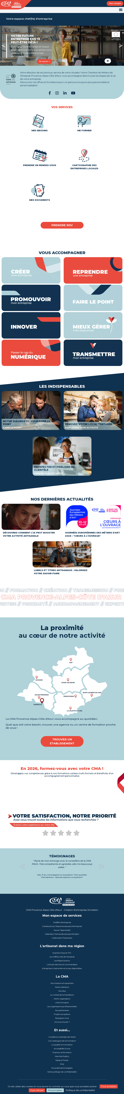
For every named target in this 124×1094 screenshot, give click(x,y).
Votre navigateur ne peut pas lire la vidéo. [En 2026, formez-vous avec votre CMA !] (62, 791)
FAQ (62, 1064)
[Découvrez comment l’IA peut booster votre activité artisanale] (31, 521)
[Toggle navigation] (120, 10)
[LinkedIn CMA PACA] (65, 93)
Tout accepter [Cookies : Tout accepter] (108, 1086)
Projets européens (62, 1014)
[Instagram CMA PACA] (57, 93)
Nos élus (62, 991)
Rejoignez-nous (62, 1018)
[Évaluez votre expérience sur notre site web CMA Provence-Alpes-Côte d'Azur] (61, 834)
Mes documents (39, 190)
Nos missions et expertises (62, 983)
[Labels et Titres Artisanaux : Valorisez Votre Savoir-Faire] (62, 558)
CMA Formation (62, 1003)
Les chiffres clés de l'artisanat (62, 957)
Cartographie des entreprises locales (84, 158)
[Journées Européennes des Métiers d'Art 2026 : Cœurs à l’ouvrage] (93, 521)
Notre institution (62, 987)
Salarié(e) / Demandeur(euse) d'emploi (62, 934)
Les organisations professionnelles (62, 1006)
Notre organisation (62, 999)
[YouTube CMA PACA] (73, 93)
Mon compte (115, 3)
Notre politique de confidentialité (62, 1072)
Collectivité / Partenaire (62, 938)
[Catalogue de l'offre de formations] (62, 800)
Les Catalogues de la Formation (62, 1041)
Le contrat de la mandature (62, 995)
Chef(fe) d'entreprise (62, 922)
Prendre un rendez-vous (39, 156)
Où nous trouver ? (62, 1022)
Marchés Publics (62, 1056)
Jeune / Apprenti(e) (62, 930)
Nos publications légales (62, 1068)
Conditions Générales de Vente (62, 1037)
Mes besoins (39, 121)
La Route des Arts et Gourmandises (62, 964)
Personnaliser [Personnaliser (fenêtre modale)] (55, 1090)
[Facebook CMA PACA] (50, 93)
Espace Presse (62, 1060)
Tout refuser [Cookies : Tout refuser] (37, 1090)
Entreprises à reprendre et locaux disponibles (62, 968)
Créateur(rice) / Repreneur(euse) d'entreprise (62, 926)
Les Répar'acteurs (62, 961)
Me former (84, 121)
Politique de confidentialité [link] (80, 1090)
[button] (3, 46)
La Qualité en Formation (62, 1045)
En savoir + (44, 61)
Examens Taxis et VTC (62, 953)
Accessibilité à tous (62, 1048)
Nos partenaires (62, 1010)
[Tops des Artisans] (62, 77)
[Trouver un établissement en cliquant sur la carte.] (62, 681)
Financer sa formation (62, 1052)
